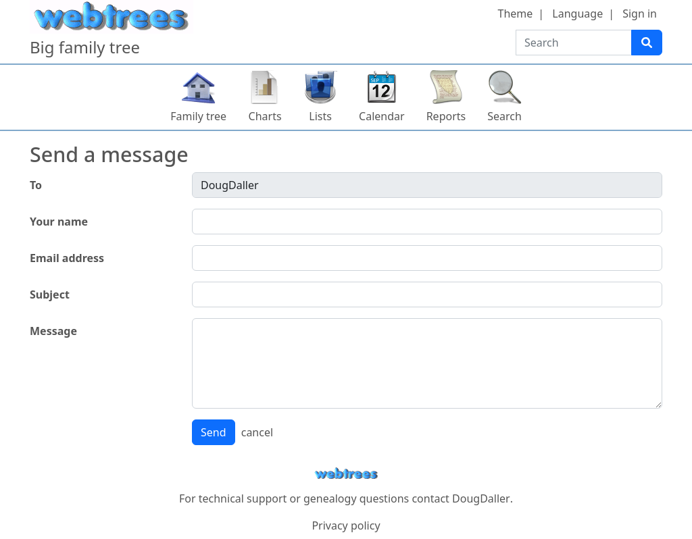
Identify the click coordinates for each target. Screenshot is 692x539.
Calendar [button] (382, 116)
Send (213, 432)
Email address (67, 258)
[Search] (646, 42)
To (36, 185)
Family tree (198, 116)
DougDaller (481, 498)
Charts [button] (265, 116)
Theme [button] (515, 13)
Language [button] (577, 13)
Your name (59, 221)
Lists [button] (320, 116)
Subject (50, 294)
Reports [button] (446, 116)
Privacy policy (346, 525)
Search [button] (504, 116)
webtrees (346, 474)
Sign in (639, 13)
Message (53, 331)
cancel (257, 432)
